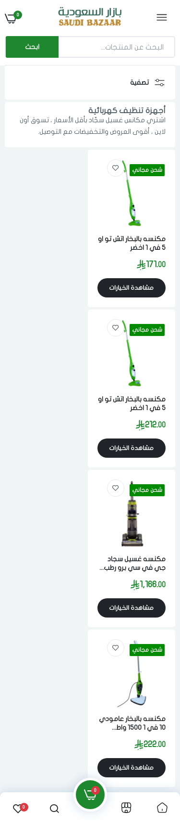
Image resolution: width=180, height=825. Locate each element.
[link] (119, 168)
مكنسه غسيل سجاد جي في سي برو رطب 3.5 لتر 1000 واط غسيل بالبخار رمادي (134, 396)
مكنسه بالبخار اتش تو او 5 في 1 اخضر (135, 240)
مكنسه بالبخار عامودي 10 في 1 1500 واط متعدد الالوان (47, 396)
